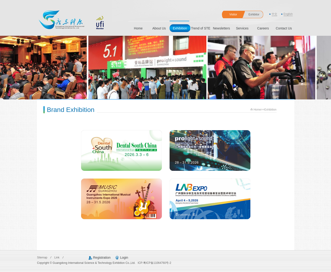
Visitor (233, 14)
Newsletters (221, 28)
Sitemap (42, 257)
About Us (159, 28)
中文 (274, 14)
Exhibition (180, 28)
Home (138, 28)
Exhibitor (254, 14)
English (288, 14)
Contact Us (284, 28)
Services (242, 28)
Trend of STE (200, 28)
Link (57, 257)
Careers (263, 28)
